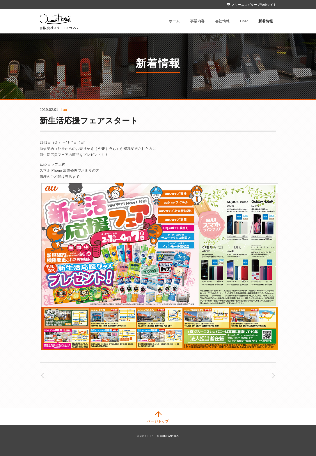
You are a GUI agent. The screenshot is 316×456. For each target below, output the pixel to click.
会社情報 (222, 21)
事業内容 (197, 21)
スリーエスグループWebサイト (254, 4)
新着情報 (265, 21)
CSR (244, 21)
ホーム (174, 21)
